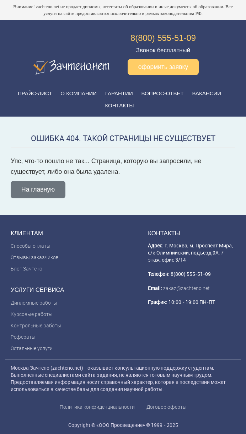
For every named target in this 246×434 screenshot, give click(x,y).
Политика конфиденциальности (97, 406)
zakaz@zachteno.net (186, 288)
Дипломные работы (34, 302)
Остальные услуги (32, 348)
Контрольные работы (36, 325)
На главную (38, 189)
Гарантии (119, 93)
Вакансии (206, 93)
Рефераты (23, 336)
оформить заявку (163, 66)
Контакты (119, 105)
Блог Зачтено (26, 268)
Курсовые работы (32, 314)
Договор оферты (166, 406)
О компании (78, 93)
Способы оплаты (30, 245)
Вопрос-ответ (162, 93)
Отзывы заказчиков (35, 257)
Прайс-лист (35, 93)
